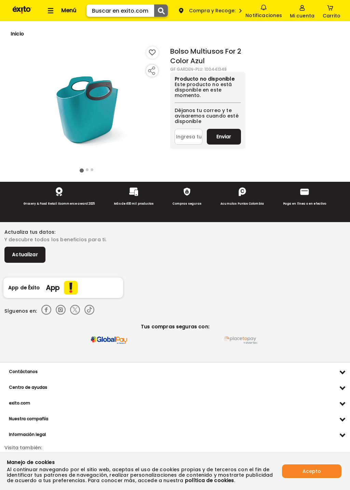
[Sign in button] (302, 10)
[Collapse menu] (60, 10)
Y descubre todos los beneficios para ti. (55, 239)
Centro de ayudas (28, 387)
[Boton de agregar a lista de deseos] (152, 52)
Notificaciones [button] (263, 10)
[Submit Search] (161, 10)
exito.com (19, 403)
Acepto (311, 471)
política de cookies (209, 480)
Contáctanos (23, 372)
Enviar (223, 136)
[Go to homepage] (17, 34)
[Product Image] (86, 106)
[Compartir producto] (151, 71)
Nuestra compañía (28, 419)
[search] (127, 10)
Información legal (27, 434)
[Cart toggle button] (331, 10)
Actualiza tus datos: (29, 232)
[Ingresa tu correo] (188, 137)
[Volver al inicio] (22, 13)
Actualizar (25, 254)
